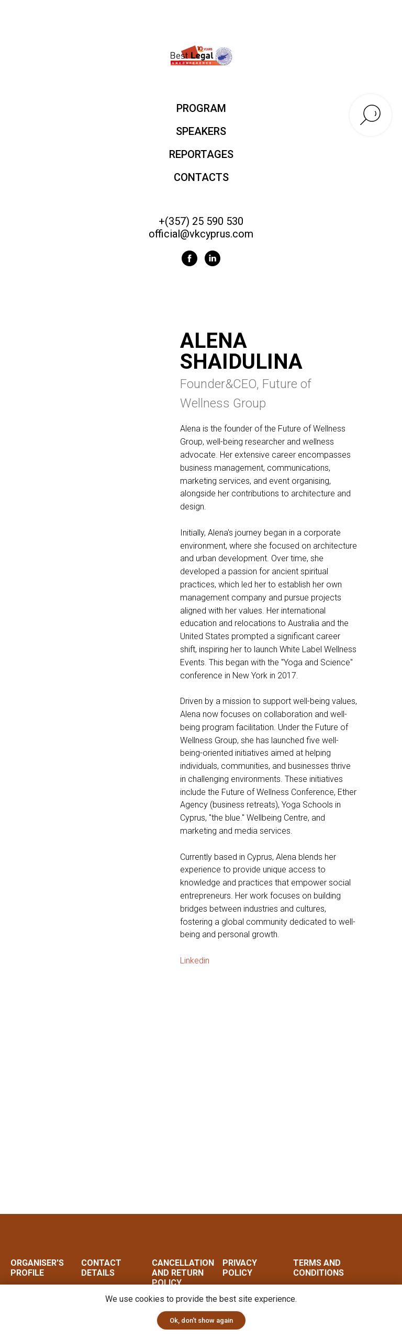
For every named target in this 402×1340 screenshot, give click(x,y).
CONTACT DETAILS (101, 1268)
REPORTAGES (201, 154)
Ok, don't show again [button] (201, 1320)
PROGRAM (201, 108)
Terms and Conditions (318, 1268)
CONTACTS (201, 177)
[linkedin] (212, 258)
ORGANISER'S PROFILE (37, 1268)
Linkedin (194, 961)
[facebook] (189, 258)
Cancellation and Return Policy (183, 1273)
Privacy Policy (239, 1268)
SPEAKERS (201, 131)
